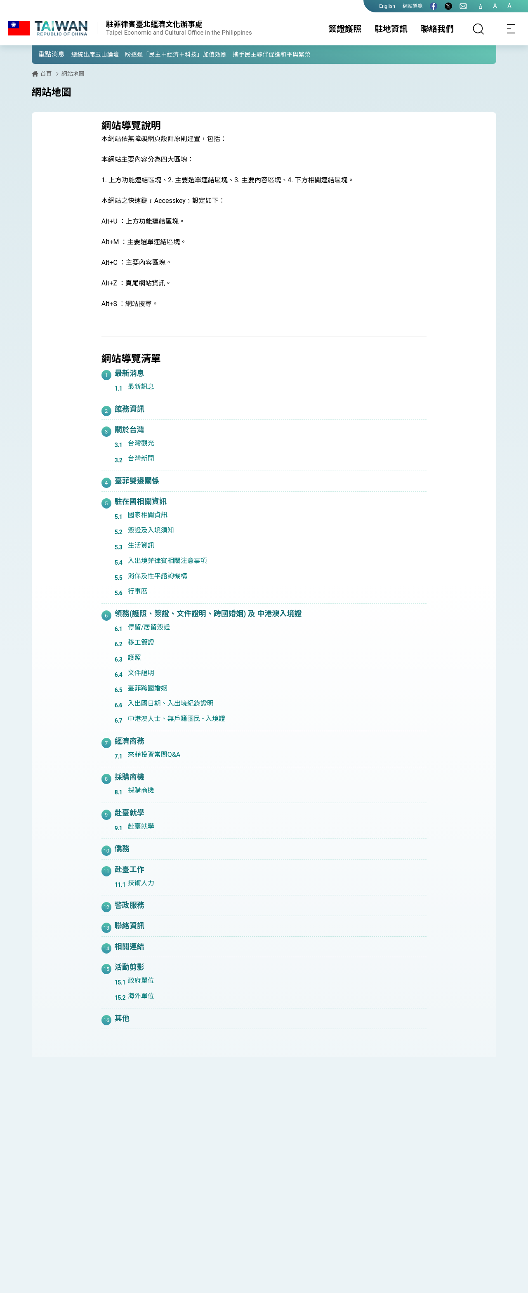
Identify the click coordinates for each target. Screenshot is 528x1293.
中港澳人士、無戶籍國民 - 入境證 (176, 719)
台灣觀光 (141, 443)
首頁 (46, 74)
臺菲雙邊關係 (137, 480)
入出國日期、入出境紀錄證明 (171, 703)
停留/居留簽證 (149, 627)
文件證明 (141, 673)
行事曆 (138, 591)
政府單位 (141, 980)
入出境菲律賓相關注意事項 (167, 561)
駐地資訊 (391, 29)
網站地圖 (73, 74)
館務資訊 (129, 409)
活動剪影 (129, 967)
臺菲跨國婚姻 (147, 688)
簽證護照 (344, 29)
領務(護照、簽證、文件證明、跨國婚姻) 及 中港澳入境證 (208, 613)
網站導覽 (412, 6)
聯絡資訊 (129, 925)
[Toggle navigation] (511, 28)
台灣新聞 (141, 458)
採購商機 (129, 777)
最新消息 (129, 373)
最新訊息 (141, 387)
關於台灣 (129, 429)
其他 (122, 1018)
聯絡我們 (437, 29)
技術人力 (141, 883)
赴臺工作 (129, 869)
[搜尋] (478, 28)
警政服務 (129, 905)
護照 (134, 658)
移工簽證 (141, 642)
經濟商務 (129, 741)
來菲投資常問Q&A (154, 754)
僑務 (122, 848)
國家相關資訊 (147, 515)
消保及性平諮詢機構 (157, 576)
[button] (44, 54)
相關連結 (129, 946)
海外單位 (141, 996)
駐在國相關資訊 (141, 501)
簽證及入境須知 (151, 530)
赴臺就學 (129, 812)
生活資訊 (141, 545)
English (387, 6)
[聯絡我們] (463, 6)
